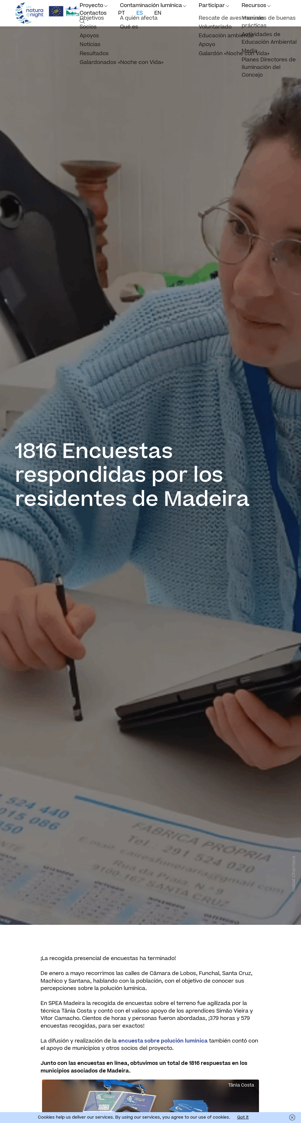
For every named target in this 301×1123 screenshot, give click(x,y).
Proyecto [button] (91, 5)
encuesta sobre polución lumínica (163, 1041)
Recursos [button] (254, 5)
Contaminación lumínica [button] (151, 5)
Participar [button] (212, 5)
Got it (243, 1117)
